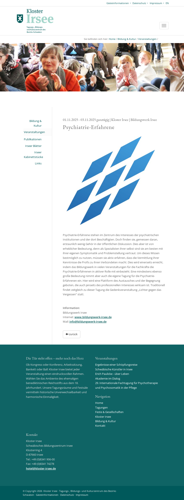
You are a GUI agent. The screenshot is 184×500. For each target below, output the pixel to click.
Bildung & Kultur (127, 39)
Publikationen (33, 139)
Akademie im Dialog (107, 378)
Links (38, 163)
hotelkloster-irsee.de (41, 468)
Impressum (156, 3)
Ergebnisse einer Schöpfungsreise (116, 365)
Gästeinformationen (117, 3)
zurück (72, 334)
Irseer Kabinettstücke (33, 154)
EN (167, 3)
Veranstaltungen (147, 39)
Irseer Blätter (33, 146)
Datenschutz (139, 3)
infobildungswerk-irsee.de (87, 321)
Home (112, 39)
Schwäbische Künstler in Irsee (113, 369)
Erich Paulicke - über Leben (112, 374)
